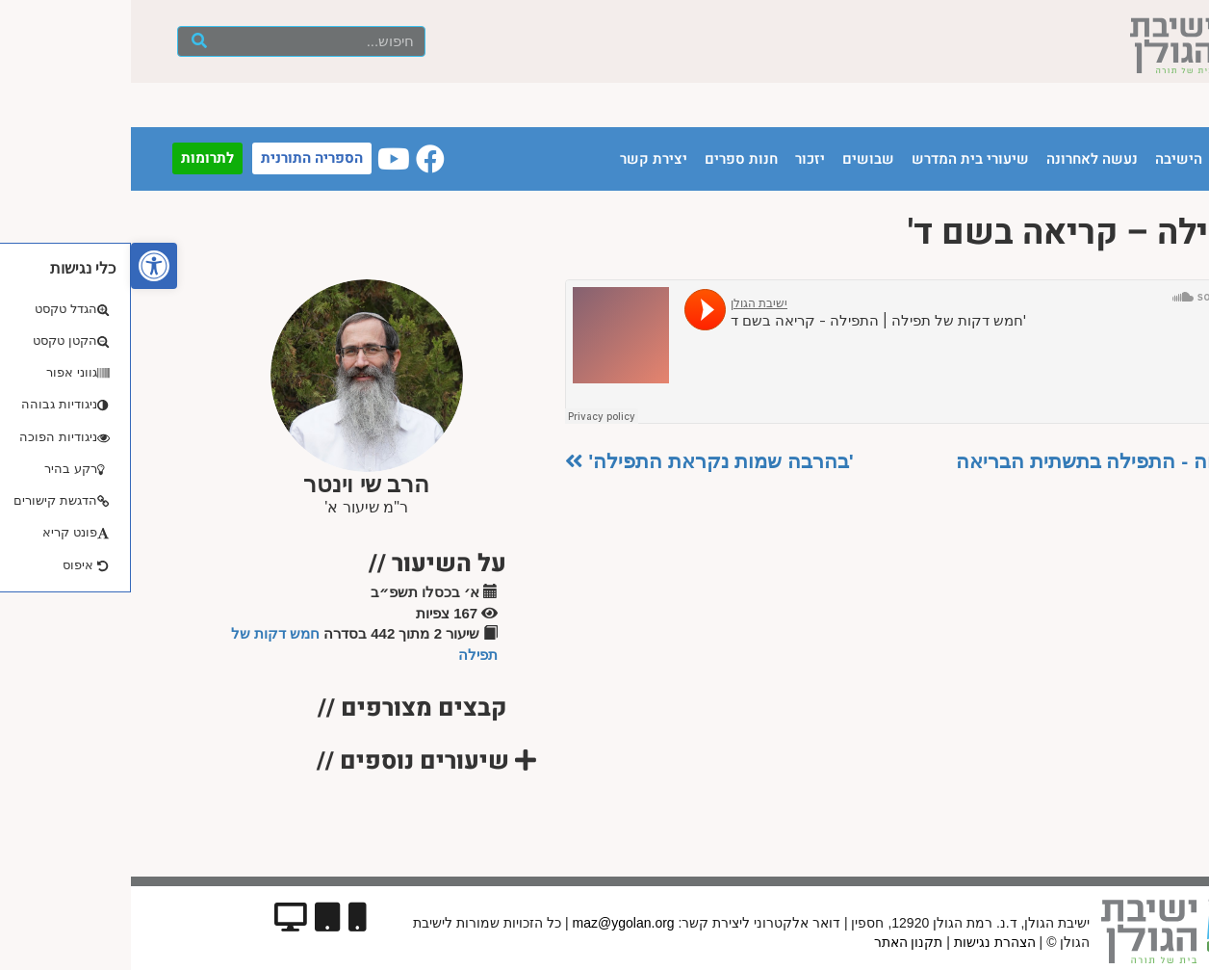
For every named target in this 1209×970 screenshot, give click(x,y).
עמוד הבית (1121, 159)
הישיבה (1047, 159)
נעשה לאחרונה (961, 159)
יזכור (679, 159)
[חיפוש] (68, 41)
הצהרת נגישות (864, 942)
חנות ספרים (610, 159)
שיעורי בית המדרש (839, 159)
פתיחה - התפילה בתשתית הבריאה (984, 461)
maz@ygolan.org (493, 923)
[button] (23, 266)
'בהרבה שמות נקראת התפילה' (578, 461)
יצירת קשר (522, 159)
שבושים (737, 159)
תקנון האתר (777, 942)
